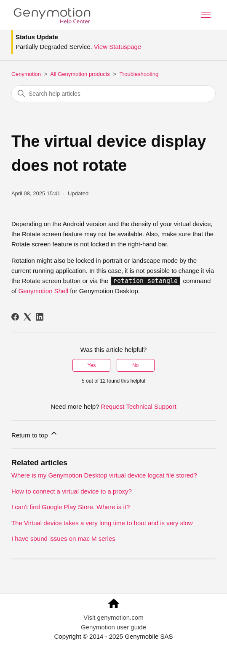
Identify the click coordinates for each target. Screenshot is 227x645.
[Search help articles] (113, 93)
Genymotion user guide (113, 627)
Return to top (34, 434)
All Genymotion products (80, 74)
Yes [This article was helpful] (92, 365)
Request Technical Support (138, 406)
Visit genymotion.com (113, 617)
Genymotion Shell (43, 290)
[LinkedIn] (39, 317)
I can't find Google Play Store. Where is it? (70, 506)
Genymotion (26, 74)
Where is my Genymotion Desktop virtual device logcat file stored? (104, 475)
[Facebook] (15, 317)
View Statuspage (117, 46)
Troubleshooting (138, 74)
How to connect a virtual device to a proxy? (71, 491)
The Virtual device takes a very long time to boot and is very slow (102, 522)
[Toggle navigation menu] (205, 15)
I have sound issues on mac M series (63, 538)
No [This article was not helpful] (135, 365)
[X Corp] (27, 317)
